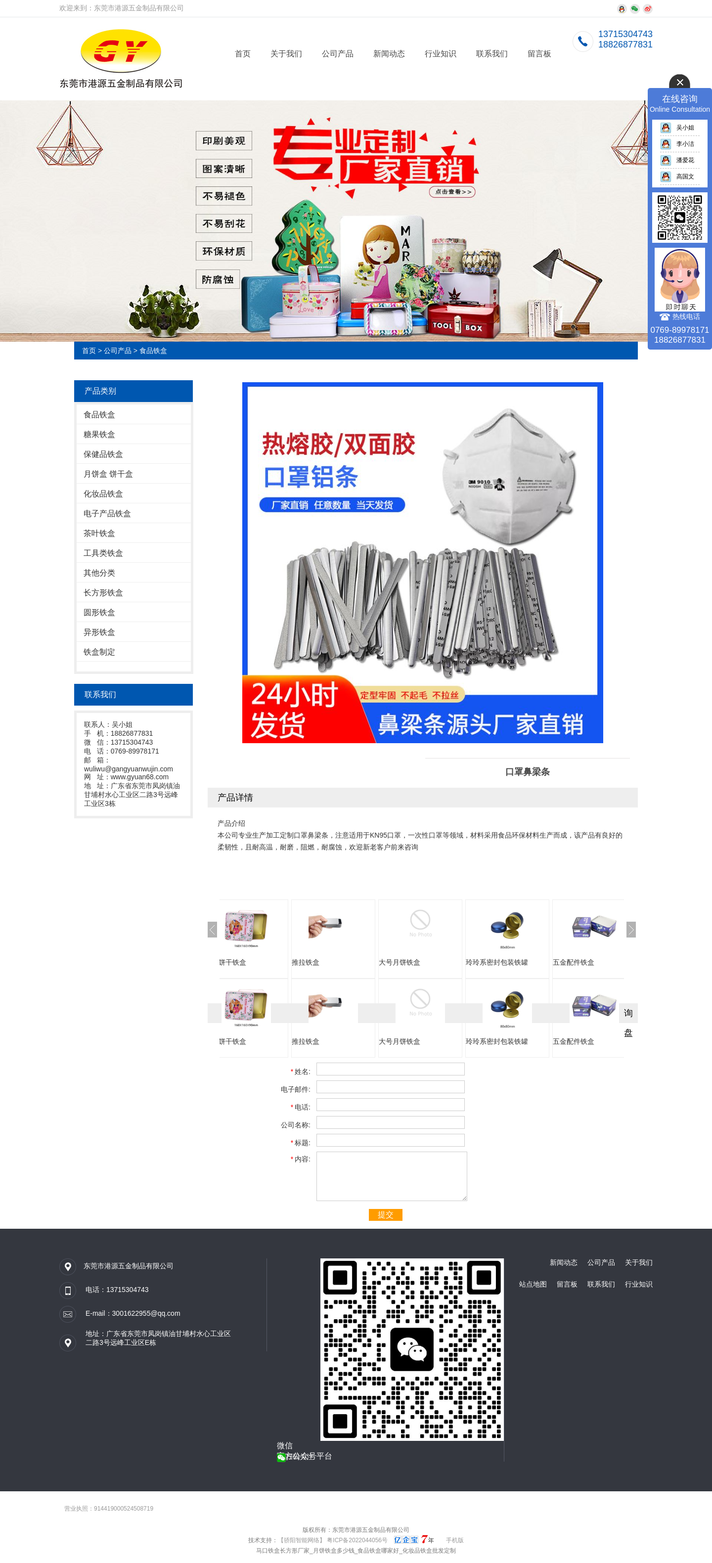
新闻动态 (389, 53)
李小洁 (677, 143)
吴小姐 (677, 127)
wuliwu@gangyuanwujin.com (128, 769)
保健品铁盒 (103, 454)
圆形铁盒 (99, 612)
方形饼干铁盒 (250, 962)
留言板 (539, 53)
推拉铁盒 (330, 962)
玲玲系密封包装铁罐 (521, 962)
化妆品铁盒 (103, 494)
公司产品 (338, 53)
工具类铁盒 (103, 553)
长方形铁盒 (103, 592)
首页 (243, 53)
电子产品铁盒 (107, 513)
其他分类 (99, 573)
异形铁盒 (99, 632)
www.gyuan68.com (140, 777)
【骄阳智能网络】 (301, 1540)
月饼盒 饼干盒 (108, 474)
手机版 (455, 1540)
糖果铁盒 (99, 434)
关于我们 (286, 53)
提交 (386, 1214)
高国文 (677, 176)
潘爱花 (677, 160)
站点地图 (533, 1284)
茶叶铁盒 (99, 533)
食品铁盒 (153, 351)
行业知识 (440, 53)
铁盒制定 (99, 652)
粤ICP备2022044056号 (357, 1540)
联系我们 (492, 53)
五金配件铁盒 (598, 962)
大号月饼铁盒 (424, 962)
